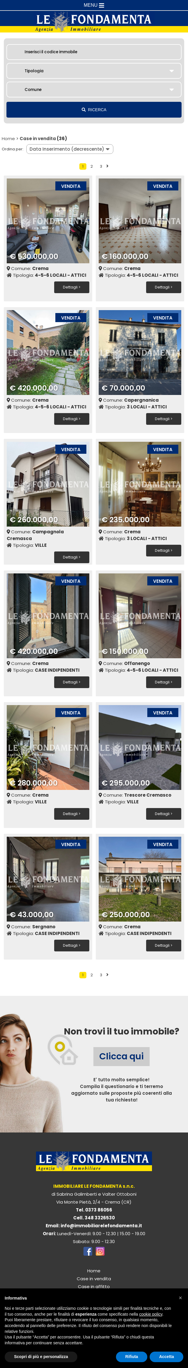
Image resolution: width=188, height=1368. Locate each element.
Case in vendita (38, 138)
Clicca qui (121, 1055)
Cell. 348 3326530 (94, 1217)
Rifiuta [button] (131, 1356)
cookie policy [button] (150, 1314)
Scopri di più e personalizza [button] (41, 1356)
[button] (180, 1297)
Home (8, 138)
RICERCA (94, 109)
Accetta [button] (166, 1356)
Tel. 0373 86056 (94, 1209)
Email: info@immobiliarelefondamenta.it (94, 1224)
